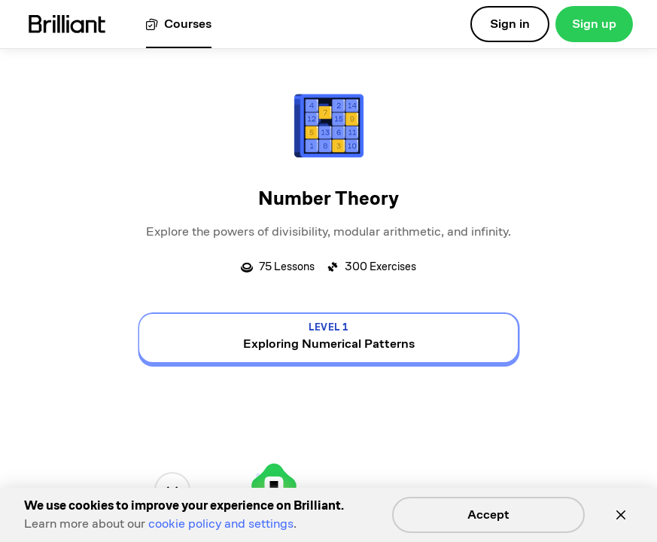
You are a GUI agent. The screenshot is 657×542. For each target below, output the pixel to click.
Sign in (510, 24)
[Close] (621, 515)
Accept (488, 514)
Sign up (594, 24)
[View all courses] (178, 24)
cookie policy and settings (221, 523)
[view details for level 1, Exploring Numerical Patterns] (328, 338)
